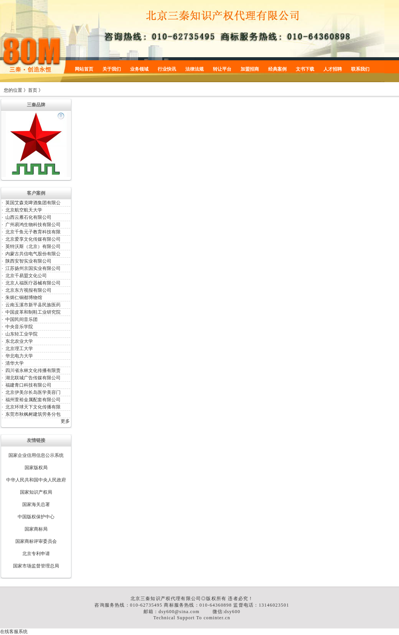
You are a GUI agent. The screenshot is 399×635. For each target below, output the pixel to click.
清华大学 (14, 363)
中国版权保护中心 (36, 516)
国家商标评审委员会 (36, 541)
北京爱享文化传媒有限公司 (33, 239)
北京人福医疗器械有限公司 (33, 283)
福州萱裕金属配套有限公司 (33, 399)
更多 (65, 421)
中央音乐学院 (19, 326)
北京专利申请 (36, 553)
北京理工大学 (19, 348)
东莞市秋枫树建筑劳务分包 (33, 414)
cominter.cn (217, 617)
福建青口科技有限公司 (28, 385)
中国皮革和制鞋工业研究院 (33, 312)
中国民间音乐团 (21, 319)
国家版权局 (36, 467)
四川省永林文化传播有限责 (33, 370)
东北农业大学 (19, 341)
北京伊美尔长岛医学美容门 (33, 392)
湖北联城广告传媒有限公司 (33, 377)
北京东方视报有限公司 (28, 290)
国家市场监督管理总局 (36, 566)
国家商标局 (36, 529)
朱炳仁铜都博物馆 (23, 297)
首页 (32, 90)
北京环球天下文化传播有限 (33, 407)
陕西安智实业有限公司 (28, 261)
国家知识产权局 (36, 492)
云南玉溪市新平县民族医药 (33, 305)
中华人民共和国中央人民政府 (36, 480)
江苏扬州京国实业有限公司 (33, 268)
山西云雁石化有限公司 (28, 217)
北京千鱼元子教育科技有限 (33, 232)
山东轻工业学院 (21, 334)
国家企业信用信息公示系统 (36, 455)
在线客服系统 (14, 631)
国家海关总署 (36, 504)
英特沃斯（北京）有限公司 (33, 246)
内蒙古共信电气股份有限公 (33, 253)
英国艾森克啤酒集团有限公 (33, 202)
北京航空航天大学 (23, 210)
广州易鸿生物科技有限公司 (33, 224)
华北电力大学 (19, 356)
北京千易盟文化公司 (26, 275)
